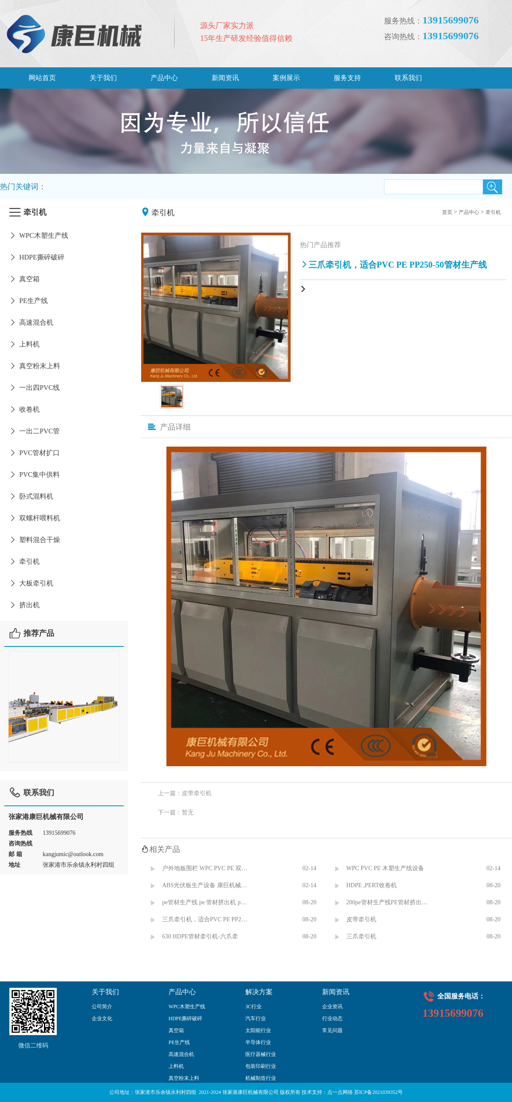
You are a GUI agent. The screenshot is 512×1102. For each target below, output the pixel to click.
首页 (447, 212)
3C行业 (253, 1007)
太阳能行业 (258, 1030)
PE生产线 (28, 300)
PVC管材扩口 (34, 452)
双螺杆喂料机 (34, 517)
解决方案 (259, 991)
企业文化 (102, 1018)
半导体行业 (258, 1042)
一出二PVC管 (34, 431)
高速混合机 (31, 322)
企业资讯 (332, 1007)
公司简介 (102, 1007)
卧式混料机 (31, 496)
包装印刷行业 (260, 1066)
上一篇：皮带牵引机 (185, 793)
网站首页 (42, 77)
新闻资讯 (225, 77)
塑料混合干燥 (34, 539)
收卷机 (24, 409)
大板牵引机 (31, 583)
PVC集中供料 (34, 474)
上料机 (24, 344)
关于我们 (103, 77)
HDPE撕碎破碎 (36, 257)
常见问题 (332, 1030)
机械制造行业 (260, 1078)
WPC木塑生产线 (38, 235)
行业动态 (332, 1018)
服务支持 (347, 77)
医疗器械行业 (260, 1054)
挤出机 (24, 604)
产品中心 (164, 77)
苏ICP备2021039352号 (378, 1092)
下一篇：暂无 (176, 812)
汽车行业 (255, 1018)
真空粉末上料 (34, 365)
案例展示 (286, 77)
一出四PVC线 (34, 387)
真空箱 (24, 278)
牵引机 (24, 561)
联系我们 (408, 77)
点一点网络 (340, 1092)
